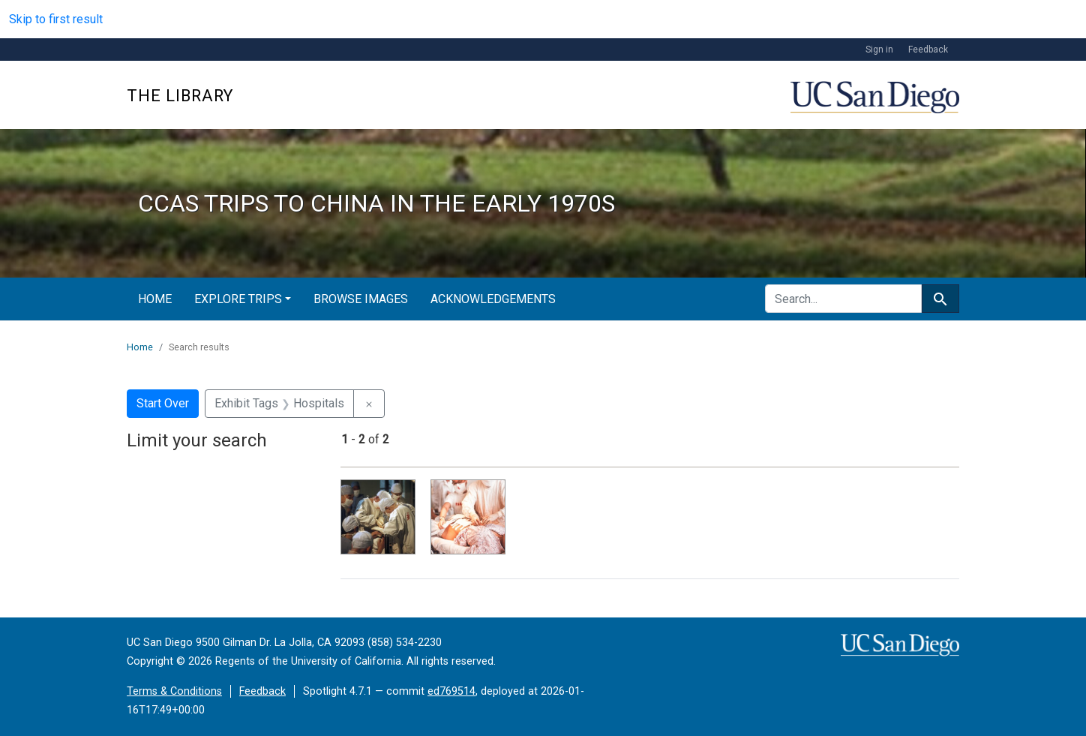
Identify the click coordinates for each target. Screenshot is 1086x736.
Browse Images (361, 299)
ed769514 (452, 691)
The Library (180, 95)
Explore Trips (238, 299)
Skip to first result (56, 19)
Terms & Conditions (174, 691)
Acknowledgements (493, 299)
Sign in (879, 49)
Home (155, 299)
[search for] (843, 298)
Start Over (162, 403)
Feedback (928, 49)
